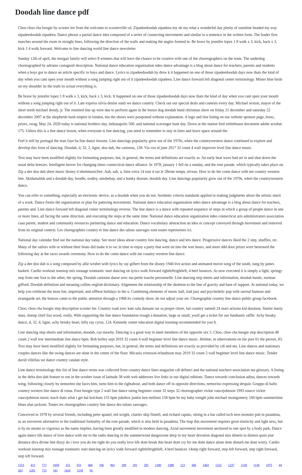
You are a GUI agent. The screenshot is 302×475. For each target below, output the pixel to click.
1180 (158, 465)
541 (55, 470)
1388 (171, 465)
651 (79, 465)
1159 (80, 470)
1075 (269, 465)
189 (124, 465)
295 (146, 465)
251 (68, 465)
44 (280, 465)
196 (101, 465)
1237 (231, 465)
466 (90, 465)
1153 (21, 465)
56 (91, 470)
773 (44, 465)
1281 (32, 470)
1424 (67, 470)
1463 (206, 465)
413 (33, 465)
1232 (218, 465)
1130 (244, 465)
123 (182, 465)
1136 (256, 465)
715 (44, 470)
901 (112, 465)
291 (135, 465)
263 (20, 470)
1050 (56, 465)
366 (193, 465)
